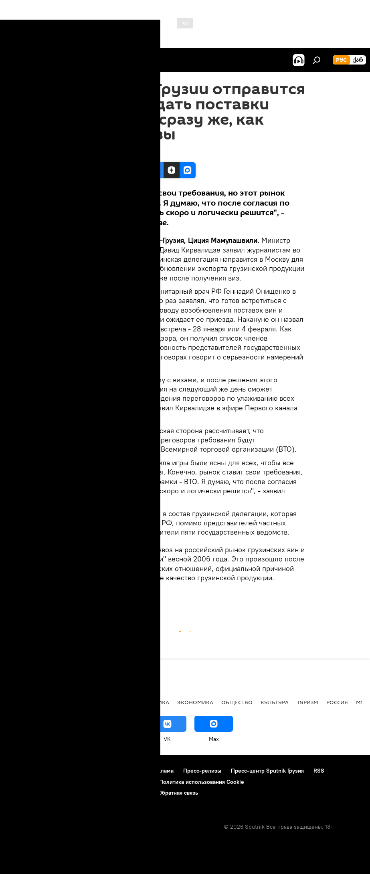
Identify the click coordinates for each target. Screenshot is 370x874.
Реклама (163, 770)
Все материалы (107, 702)
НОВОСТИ (104, 596)
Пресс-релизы (202, 770)
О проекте (21, 770)
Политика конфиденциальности (108, 781)
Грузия (76, 596)
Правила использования (110, 770)
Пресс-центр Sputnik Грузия (267, 770)
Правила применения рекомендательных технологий (78, 792)
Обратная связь (178, 792)
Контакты (57, 770)
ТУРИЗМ (307, 702)
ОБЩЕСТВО (237, 702)
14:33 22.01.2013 (86, 152)
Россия (337, 702)
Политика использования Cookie (201, 781)
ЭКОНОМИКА (141, 596)
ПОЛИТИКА (153, 702)
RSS (318, 770)
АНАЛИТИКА (60, 702)
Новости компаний (32, 781)
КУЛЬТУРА (275, 702)
